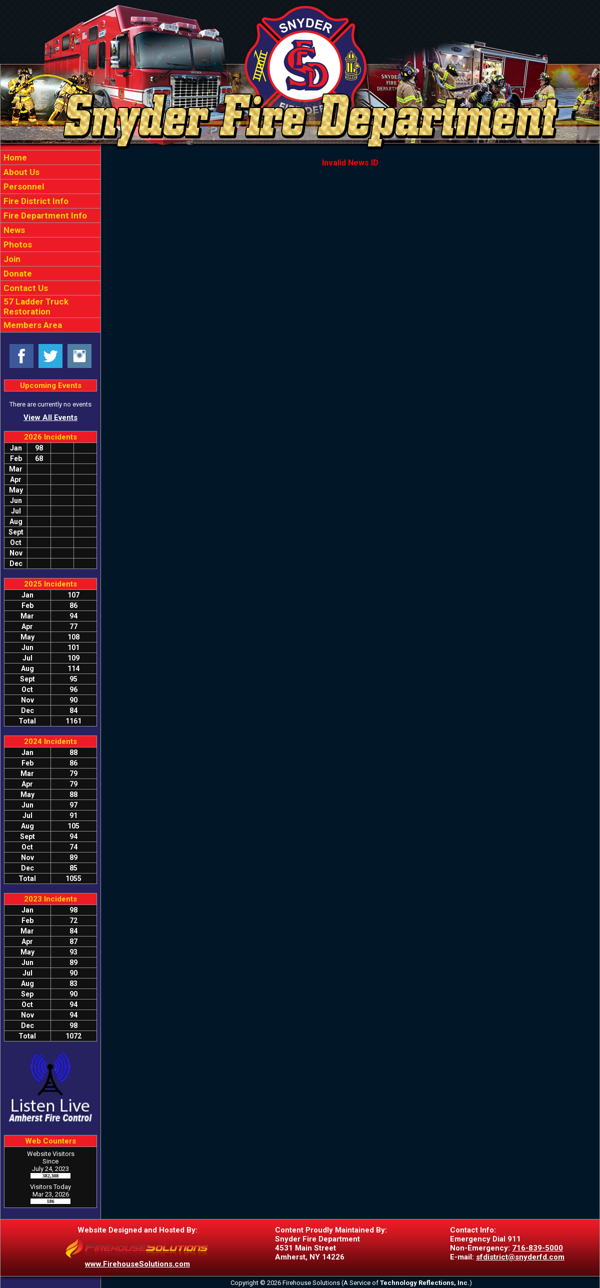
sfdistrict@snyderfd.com (520, 1257)
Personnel (23, 187)
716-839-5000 (537, 1248)
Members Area (32, 325)
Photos (17, 245)
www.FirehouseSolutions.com (137, 1264)
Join (11, 259)
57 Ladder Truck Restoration (35, 306)
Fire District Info (35, 201)
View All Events (51, 417)
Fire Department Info (44, 215)
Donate (17, 273)
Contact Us (25, 288)
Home (14, 157)
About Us (21, 172)
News (13, 230)
